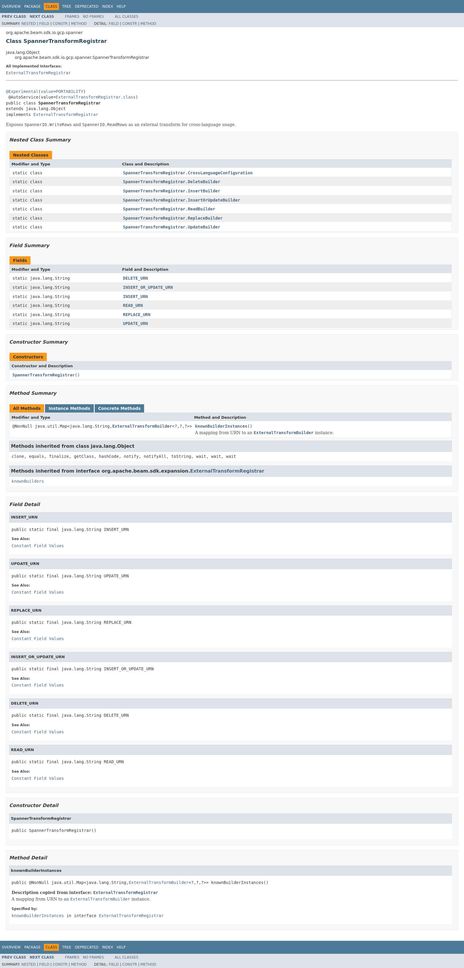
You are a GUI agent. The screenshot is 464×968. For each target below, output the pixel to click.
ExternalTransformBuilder (142, 426)
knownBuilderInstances (221, 426)
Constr (60, 24)
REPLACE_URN (137, 314)
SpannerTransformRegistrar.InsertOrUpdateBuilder (181, 200)
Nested (28, 24)
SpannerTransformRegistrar (43, 375)
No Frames (93, 17)
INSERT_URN (135, 296)
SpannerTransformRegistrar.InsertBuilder (171, 191)
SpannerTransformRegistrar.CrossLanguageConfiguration (188, 172)
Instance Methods (69, 408)
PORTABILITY (69, 91)
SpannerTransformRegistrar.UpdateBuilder (171, 227)
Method (79, 24)
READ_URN (133, 305)
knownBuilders (28, 481)
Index (107, 6)
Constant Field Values (38, 545)
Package (32, 6)
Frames (72, 17)
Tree (66, 6)
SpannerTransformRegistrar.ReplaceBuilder (173, 218)
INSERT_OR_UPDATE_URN (148, 287)
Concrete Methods (119, 408)
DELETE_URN (135, 278)
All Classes (126, 17)
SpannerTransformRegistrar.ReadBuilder (169, 209)
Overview (11, 6)
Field (44, 24)
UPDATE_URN (135, 323)
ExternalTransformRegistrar (38, 72)
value (47, 91)
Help (121, 6)
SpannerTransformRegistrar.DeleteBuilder (171, 181)
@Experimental (22, 91)
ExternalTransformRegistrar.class (96, 97)
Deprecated (87, 6)
